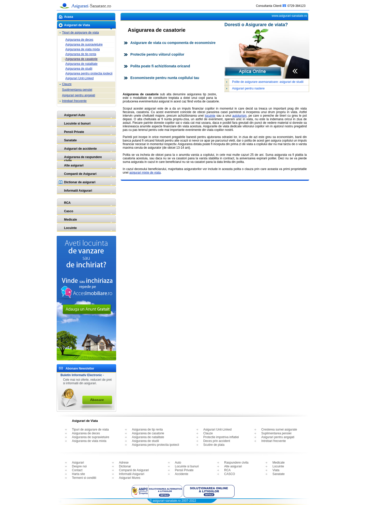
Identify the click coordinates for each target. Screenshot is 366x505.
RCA (67, 203)
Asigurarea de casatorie (81, 59)
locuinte (210, 115)
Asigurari (78, 462)
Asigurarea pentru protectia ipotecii (88, 73)
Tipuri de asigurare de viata (80, 32)
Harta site (78, 474)
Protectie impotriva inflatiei (221, 437)
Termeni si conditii (84, 478)
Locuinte (70, 228)
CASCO (229, 474)
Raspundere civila (236, 462)
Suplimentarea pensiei (77, 89)
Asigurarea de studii (78, 68)
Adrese (124, 462)
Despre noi (79, 466)
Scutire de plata (213, 445)
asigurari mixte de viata (145, 172)
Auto (178, 462)
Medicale (70, 219)
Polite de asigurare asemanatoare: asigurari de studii (267, 82)
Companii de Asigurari (80, 174)
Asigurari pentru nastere (248, 88)
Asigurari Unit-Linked (79, 78)
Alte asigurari (74, 165)
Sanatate (70, 140)
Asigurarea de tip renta (80, 54)
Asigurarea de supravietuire (84, 44)
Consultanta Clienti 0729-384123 (281, 5)
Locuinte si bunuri (77, 123)
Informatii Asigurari (78, 190)
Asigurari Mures (129, 478)
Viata (275, 470)
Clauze (66, 84)
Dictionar (125, 466)
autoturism (239, 115)
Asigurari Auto (74, 115)
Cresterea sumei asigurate (279, 429)
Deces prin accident (216, 441)
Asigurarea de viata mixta (82, 49)
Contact (77, 470)
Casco (68, 211)
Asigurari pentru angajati (78, 95)
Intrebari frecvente (74, 101)
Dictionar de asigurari (79, 182)
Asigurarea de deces (79, 39)
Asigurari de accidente (80, 148)
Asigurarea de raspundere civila (83, 158)
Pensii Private (74, 132)
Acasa (68, 17)
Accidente (181, 474)
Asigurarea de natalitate (81, 64)
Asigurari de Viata (77, 25)
